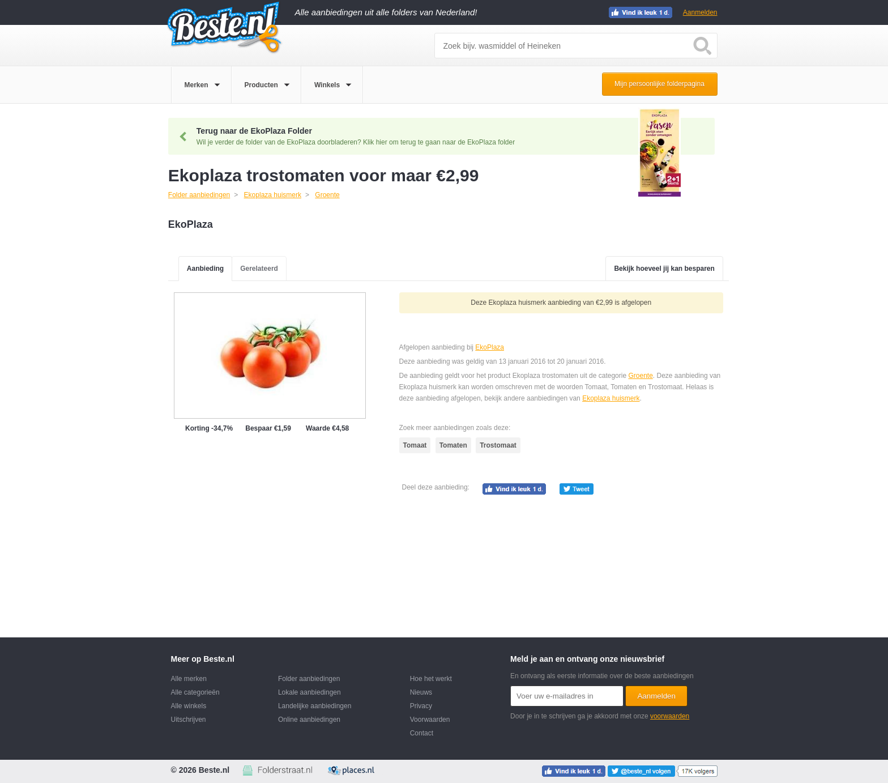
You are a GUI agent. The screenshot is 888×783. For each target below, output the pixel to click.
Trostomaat (498, 445)
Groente (640, 376)
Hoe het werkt (431, 679)
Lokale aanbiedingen (309, 692)
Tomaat (415, 445)
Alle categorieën (195, 692)
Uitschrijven (188, 720)
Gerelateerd (259, 269)
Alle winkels (189, 706)
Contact (421, 733)
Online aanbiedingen (309, 720)
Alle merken (189, 679)
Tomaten (453, 445)
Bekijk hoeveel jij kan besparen (664, 269)
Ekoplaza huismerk (610, 398)
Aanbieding (205, 269)
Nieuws (421, 692)
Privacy (421, 706)
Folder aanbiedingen (309, 679)
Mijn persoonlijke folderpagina (659, 84)
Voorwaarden (430, 720)
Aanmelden (700, 12)
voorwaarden (669, 716)
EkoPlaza (489, 347)
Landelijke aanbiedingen (314, 706)
